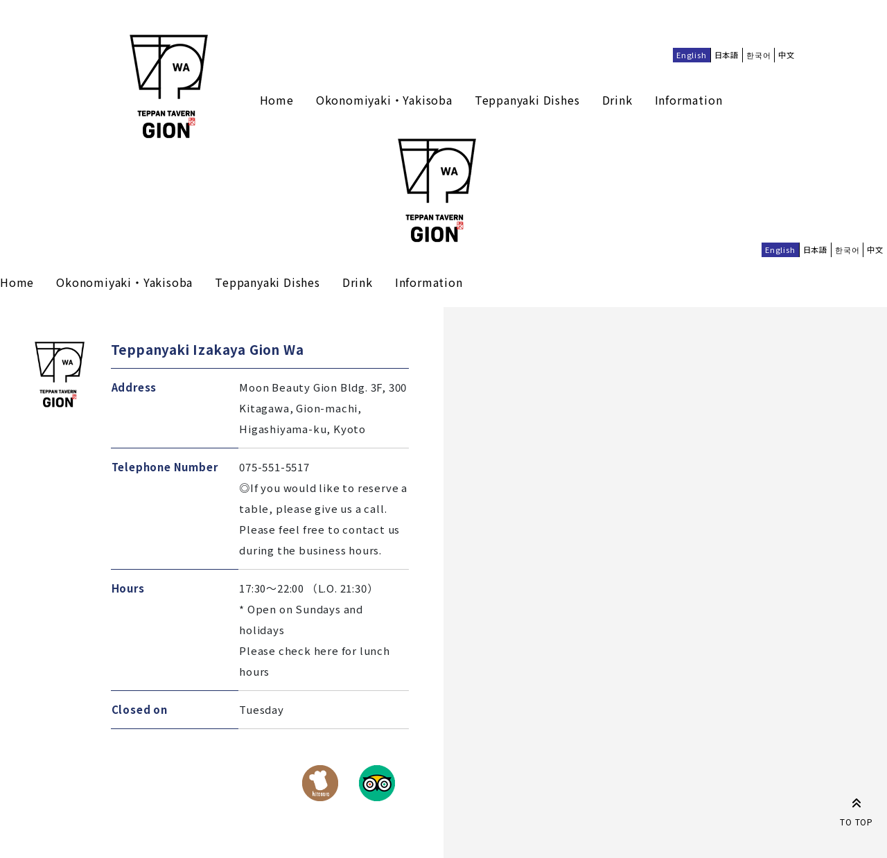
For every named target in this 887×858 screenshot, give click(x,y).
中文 (786, 54)
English (691, 54)
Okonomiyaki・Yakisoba (384, 99)
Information (689, 99)
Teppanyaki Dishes (527, 99)
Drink (617, 99)
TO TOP (856, 809)
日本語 (726, 54)
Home (277, 99)
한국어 (758, 54)
